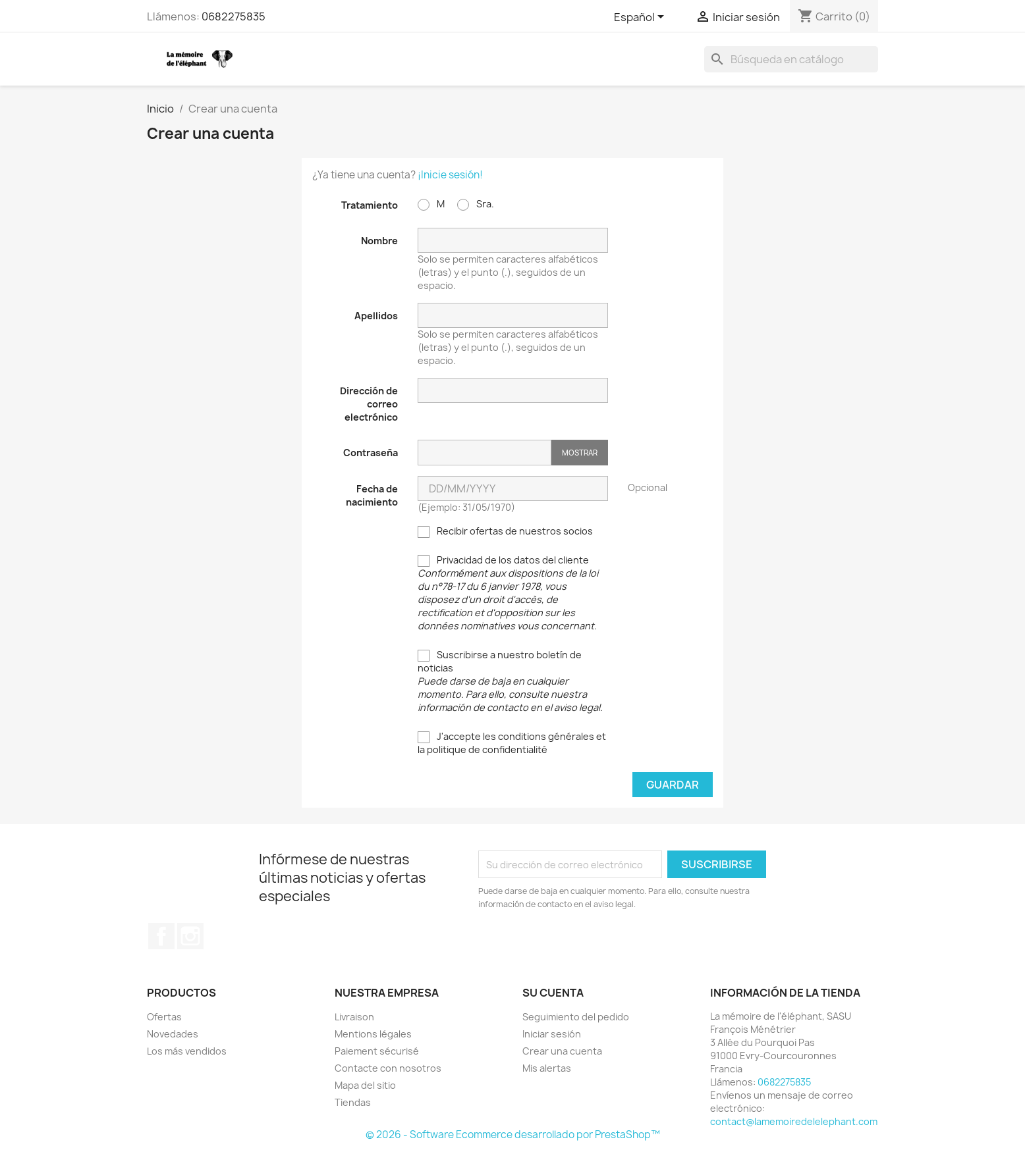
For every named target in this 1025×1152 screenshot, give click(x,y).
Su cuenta (553, 992)
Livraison (354, 1016)
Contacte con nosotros (388, 1068)
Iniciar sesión (551, 1034)
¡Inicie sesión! (450, 175)
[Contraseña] (484, 452)
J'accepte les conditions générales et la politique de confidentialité (512, 743)
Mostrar (579, 453)
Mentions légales (373, 1034)
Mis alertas (546, 1068)
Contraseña (370, 452)
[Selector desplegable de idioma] (641, 18)
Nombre (379, 240)
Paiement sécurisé (377, 1051)
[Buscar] (791, 59)
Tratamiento (369, 205)
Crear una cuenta (562, 1051)
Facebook (161, 936)
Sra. (475, 204)
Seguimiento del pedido (575, 1016)
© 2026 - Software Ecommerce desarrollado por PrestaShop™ (513, 1134)
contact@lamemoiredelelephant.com (793, 1121)
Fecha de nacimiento (372, 495)
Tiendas (353, 1102)
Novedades (172, 1034)
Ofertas (164, 1016)
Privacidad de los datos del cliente (508, 593)
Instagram (190, 936)
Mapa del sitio (365, 1085)
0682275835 (233, 16)
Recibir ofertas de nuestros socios (505, 531)
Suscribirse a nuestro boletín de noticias (510, 681)
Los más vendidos (187, 1051)
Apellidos (376, 315)
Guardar (672, 784)
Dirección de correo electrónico (369, 403)
